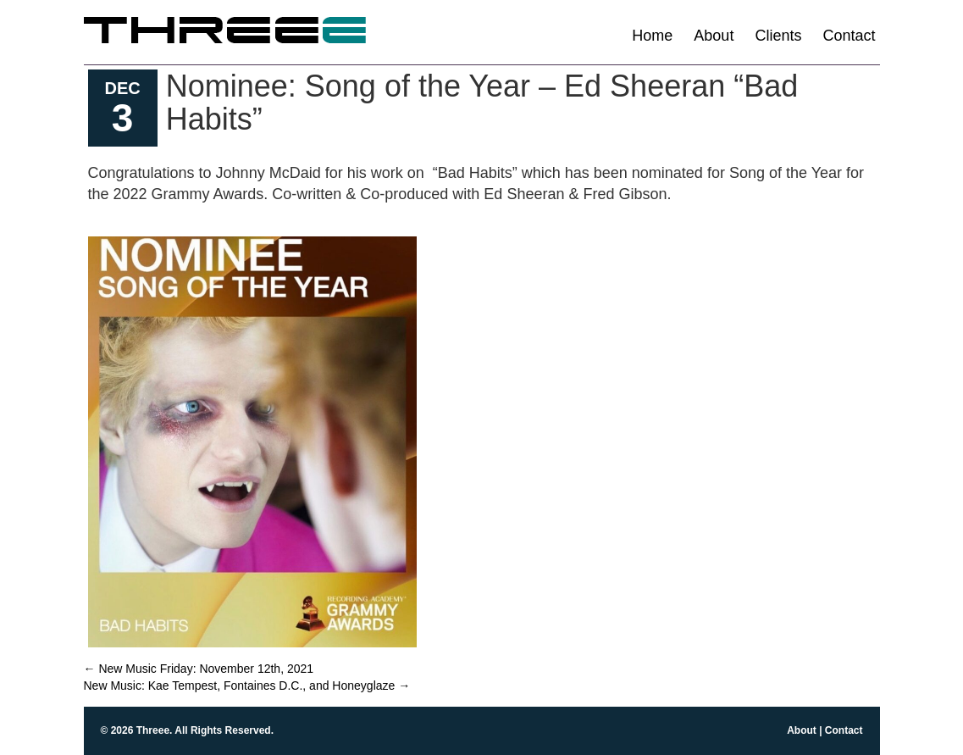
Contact (848, 35)
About (713, 35)
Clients (778, 35)
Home (652, 35)
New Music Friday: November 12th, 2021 (199, 668)
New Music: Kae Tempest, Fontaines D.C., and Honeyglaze (247, 685)
